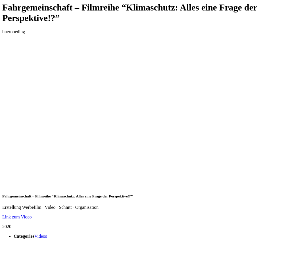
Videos (40, 236)
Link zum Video (17, 216)
